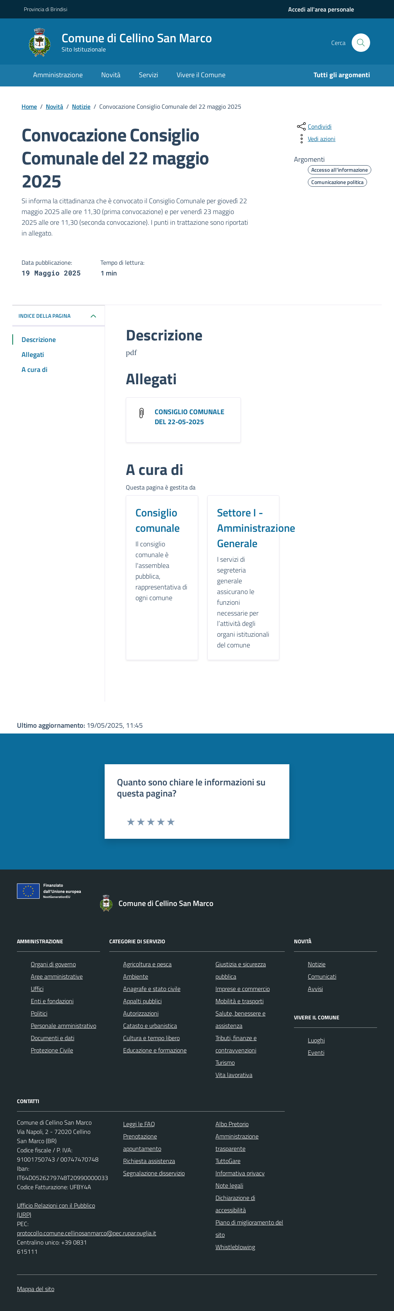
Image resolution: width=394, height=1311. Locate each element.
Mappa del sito (35, 1288)
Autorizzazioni (141, 1013)
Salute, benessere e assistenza (240, 1019)
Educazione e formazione (155, 1050)
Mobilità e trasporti (239, 1001)
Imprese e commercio (242, 988)
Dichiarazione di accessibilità (235, 1204)
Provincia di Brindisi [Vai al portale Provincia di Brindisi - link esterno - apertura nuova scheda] (45, 9)
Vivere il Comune (201, 75)
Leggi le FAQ (139, 1123)
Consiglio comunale (157, 520)
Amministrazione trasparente (237, 1142)
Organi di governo (53, 964)
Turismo (225, 1062)
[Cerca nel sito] (361, 42)
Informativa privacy (240, 1173)
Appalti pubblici (142, 1001)
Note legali (229, 1185)
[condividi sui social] (313, 126)
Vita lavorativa (233, 1074)
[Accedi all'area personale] (321, 9)
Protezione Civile (52, 1050)
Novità (110, 75)
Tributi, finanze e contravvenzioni (236, 1044)
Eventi (316, 1052)
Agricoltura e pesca (147, 964)
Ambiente (135, 976)
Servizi (148, 75)
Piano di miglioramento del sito (249, 1228)
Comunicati (322, 976)
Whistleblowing (235, 1246)
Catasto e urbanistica (150, 1025)
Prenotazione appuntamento (142, 1142)
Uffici (37, 988)
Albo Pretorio (232, 1123)
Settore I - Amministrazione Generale (256, 528)
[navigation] (321, 9)
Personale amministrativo (63, 1025)
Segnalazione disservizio (154, 1173)
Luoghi (316, 1040)
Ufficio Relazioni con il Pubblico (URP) (56, 1210)
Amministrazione (58, 75)
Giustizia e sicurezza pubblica (240, 970)
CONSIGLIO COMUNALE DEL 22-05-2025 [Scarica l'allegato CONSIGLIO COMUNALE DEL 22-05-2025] (189, 417)
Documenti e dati (52, 1037)
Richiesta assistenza (149, 1160)
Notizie (317, 964)
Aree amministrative (57, 976)
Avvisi (315, 988)
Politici (39, 1013)
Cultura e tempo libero (151, 1037)
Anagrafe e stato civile (151, 988)
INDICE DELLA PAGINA (44, 316)
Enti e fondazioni (52, 1001)
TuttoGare (227, 1160)
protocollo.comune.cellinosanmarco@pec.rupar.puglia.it (86, 1233)
